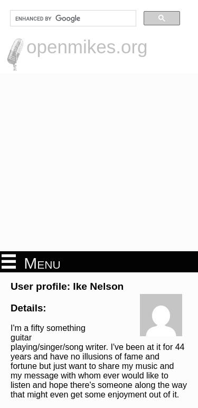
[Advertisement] (99, 162)
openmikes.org (87, 46)
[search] (72, 18)
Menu (31, 262)
